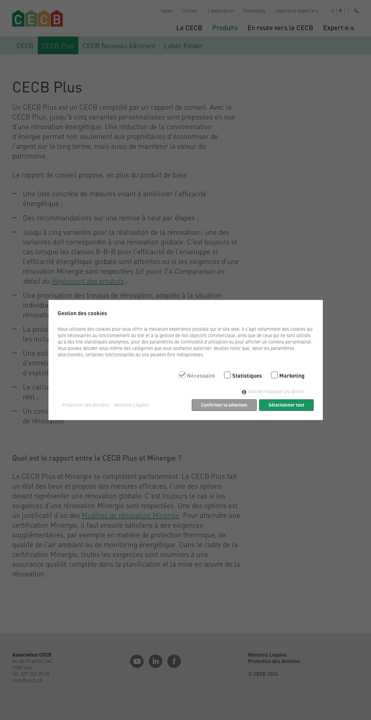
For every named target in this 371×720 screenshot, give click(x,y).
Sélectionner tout (286, 404)
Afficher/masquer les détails (276, 391)
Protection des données (85, 405)
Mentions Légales (131, 405)
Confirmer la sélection (224, 404)
